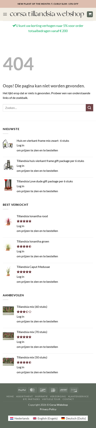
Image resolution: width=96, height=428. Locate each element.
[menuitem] (19, 418)
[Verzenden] (89, 107)
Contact (68, 399)
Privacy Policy (48, 409)
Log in (20, 145)
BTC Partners (31, 399)
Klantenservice (78, 396)
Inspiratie (41, 396)
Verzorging (58, 396)
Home (10, 396)
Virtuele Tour (51, 399)
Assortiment (24, 396)
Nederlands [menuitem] (21, 418)
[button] (5, 14)
